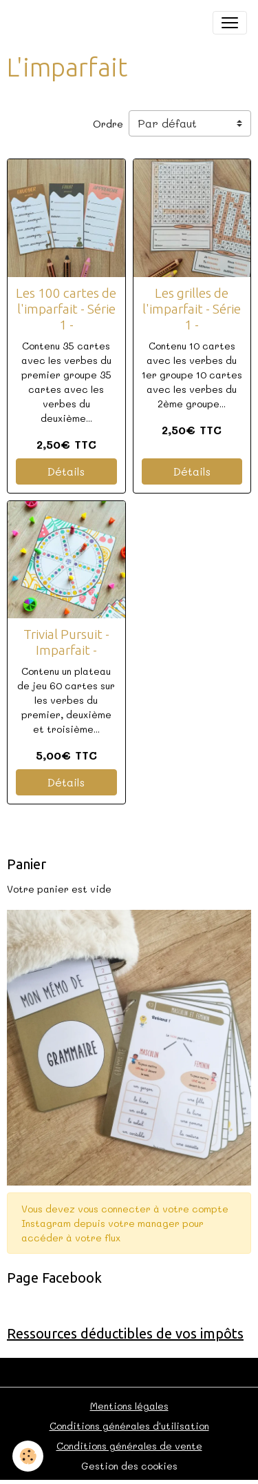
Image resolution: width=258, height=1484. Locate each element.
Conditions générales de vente (129, 1445)
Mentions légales (129, 1405)
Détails (66, 471)
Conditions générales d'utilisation (129, 1425)
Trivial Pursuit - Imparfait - (66, 642)
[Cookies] (27, 1456)
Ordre (108, 123)
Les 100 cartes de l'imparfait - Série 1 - (66, 308)
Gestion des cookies (129, 1465)
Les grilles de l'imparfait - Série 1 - (191, 308)
